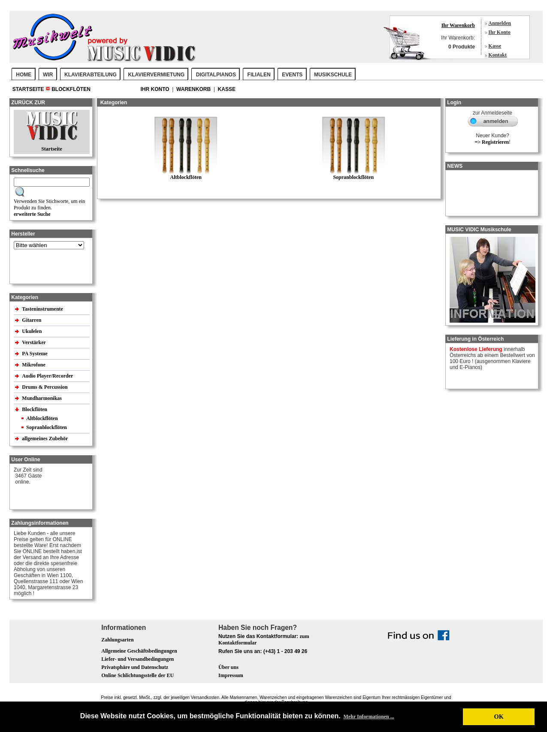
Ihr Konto (499, 32)
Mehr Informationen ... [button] (369, 717)
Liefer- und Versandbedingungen (137, 659)
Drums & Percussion (45, 387)
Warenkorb (194, 89)
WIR (48, 75)
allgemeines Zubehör (45, 439)
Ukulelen (32, 331)
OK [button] (498, 716)
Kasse (494, 46)
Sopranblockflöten (46, 427)
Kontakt (497, 55)
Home (23, 75)
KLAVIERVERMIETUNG (156, 75)
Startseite (28, 89)
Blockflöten (71, 89)
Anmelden (499, 23)
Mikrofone (34, 365)
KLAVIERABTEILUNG (90, 75)
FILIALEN (259, 75)
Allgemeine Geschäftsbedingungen (139, 651)
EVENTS (292, 75)
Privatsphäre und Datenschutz (134, 667)
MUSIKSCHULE (333, 75)
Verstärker (34, 342)
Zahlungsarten (117, 640)
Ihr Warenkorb (458, 25)
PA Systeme (35, 354)
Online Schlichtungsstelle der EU (137, 675)
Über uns (228, 667)
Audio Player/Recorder (47, 376)
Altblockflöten (41, 418)
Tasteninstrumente (43, 309)
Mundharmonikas (42, 398)
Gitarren (32, 320)
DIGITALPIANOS (216, 75)
